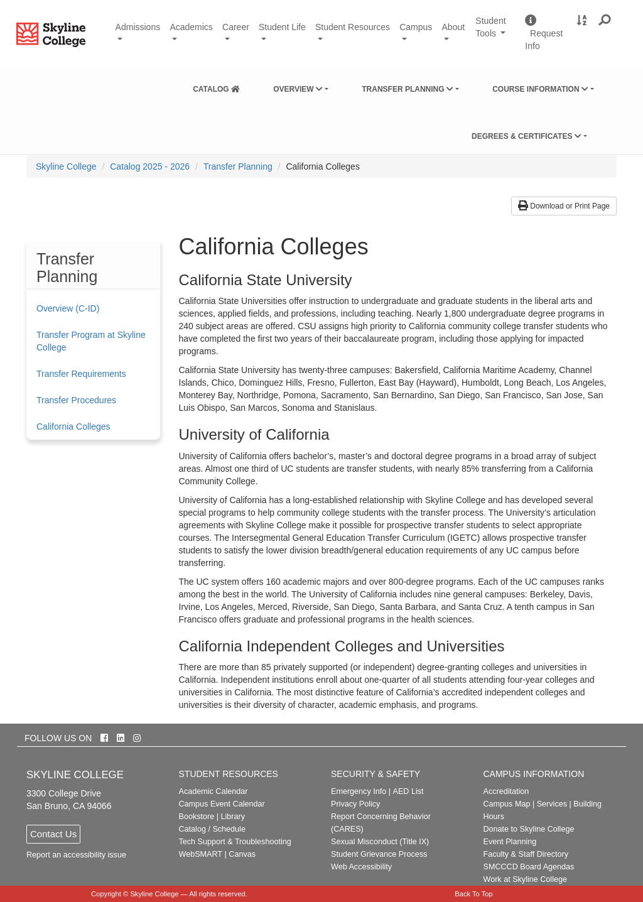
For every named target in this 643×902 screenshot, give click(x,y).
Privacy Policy (355, 804)
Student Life (282, 27)
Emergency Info (358, 791)
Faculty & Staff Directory (526, 854)
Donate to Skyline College (529, 829)
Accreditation (506, 791)
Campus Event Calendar (222, 804)
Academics (191, 27)
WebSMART (201, 854)
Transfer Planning (407, 89)
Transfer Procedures (76, 400)
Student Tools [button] (495, 33)
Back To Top (474, 894)
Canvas (242, 854)
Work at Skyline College (525, 879)
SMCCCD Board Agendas (529, 866)
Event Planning (510, 841)
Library (232, 816)
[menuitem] (216, 87)
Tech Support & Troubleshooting (235, 841)
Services (552, 804)
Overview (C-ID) (67, 308)
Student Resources (352, 27)
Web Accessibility (361, 866)
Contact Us (53, 834)
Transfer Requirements (81, 374)
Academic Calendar (213, 791)
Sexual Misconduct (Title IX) (380, 841)
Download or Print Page (564, 206)
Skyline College (66, 166)
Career (235, 27)
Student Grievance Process (379, 854)
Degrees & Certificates (526, 136)
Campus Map (507, 804)
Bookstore (197, 816)
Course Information (540, 89)
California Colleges (73, 426)
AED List (407, 791)
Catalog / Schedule (212, 829)
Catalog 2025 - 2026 (150, 166)
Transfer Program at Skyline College (91, 341)
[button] (605, 21)
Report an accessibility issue (76, 854)
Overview (298, 89)
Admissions (138, 27)
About (453, 27)
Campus (415, 27)
